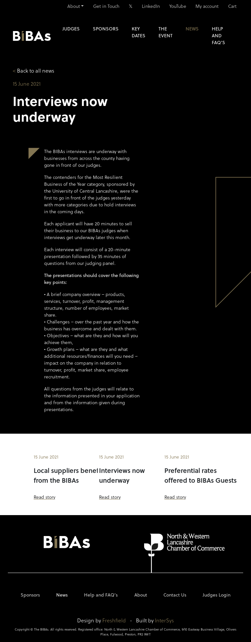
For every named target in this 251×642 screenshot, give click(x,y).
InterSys (164, 620)
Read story (44, 497)
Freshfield (114, 620)
